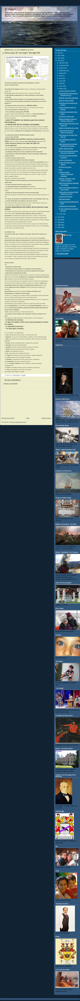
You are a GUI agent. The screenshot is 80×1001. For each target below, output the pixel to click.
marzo (61, 86)
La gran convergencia (65, 160)
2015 (59, 53)
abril (60, 83)
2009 (59, 222)
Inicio (27, 418)
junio (60, 78)
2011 (59, 217)
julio (60, 76)
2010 (59, 220)
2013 (59, 58)
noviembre (62, 65)
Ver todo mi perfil (62, 253)
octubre (61, 68)
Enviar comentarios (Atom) (18, 422)
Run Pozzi (68, 235)
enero (61, 214)
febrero (61, 88)
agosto (61, 73)
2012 (59, 60)
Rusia (60, 170)
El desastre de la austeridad (67, 206)
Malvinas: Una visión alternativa (68, 98)
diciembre (62, 63)
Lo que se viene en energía (67, 91)
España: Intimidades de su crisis (68, 128)
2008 (59, 225)
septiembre (62, 70)
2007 (59, 227)
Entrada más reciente (7, 418)
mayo (61, 81)
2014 (59, 55)
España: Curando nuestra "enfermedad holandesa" (66, 174)
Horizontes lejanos (64, 199)
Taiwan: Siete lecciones (66, 148)
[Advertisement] (16, 401)
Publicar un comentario (11, 383)
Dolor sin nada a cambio (66, 100)
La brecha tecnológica (65, 196)
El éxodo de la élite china (66, 116)
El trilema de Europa (65, 167)
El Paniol (10, 9)
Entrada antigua (46, 418)
